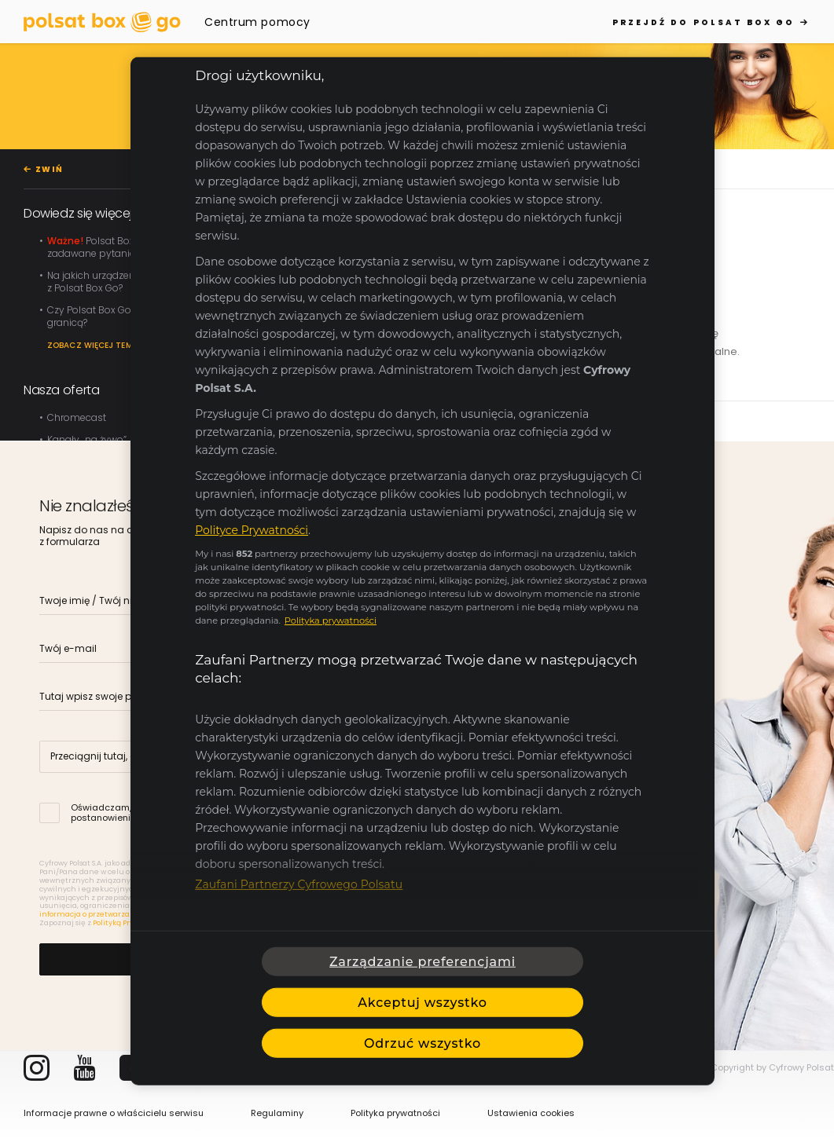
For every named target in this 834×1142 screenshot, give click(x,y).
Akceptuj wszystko (422, 1001)
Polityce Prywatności (251, 530)
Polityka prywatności (395, 1113)
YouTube (84, 1068)
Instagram (36, 1068)
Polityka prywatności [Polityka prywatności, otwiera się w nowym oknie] (331, 620)
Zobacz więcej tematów (102, 345)
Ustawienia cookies (531, 1113)
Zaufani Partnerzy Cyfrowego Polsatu (298, 884)
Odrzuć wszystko (422, 1042)
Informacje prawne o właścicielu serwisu (114, 1113)
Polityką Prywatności (130, 923)
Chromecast (76, 417)
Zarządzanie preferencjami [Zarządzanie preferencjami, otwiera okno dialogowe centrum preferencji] (422, 960)
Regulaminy (277, 1113)
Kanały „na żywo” (87, 439)
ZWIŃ (49, 169)
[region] (422, 571)
